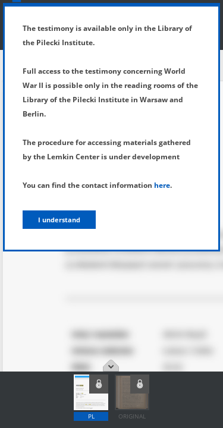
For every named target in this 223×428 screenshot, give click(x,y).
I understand (59, 219)
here (162, 185)
